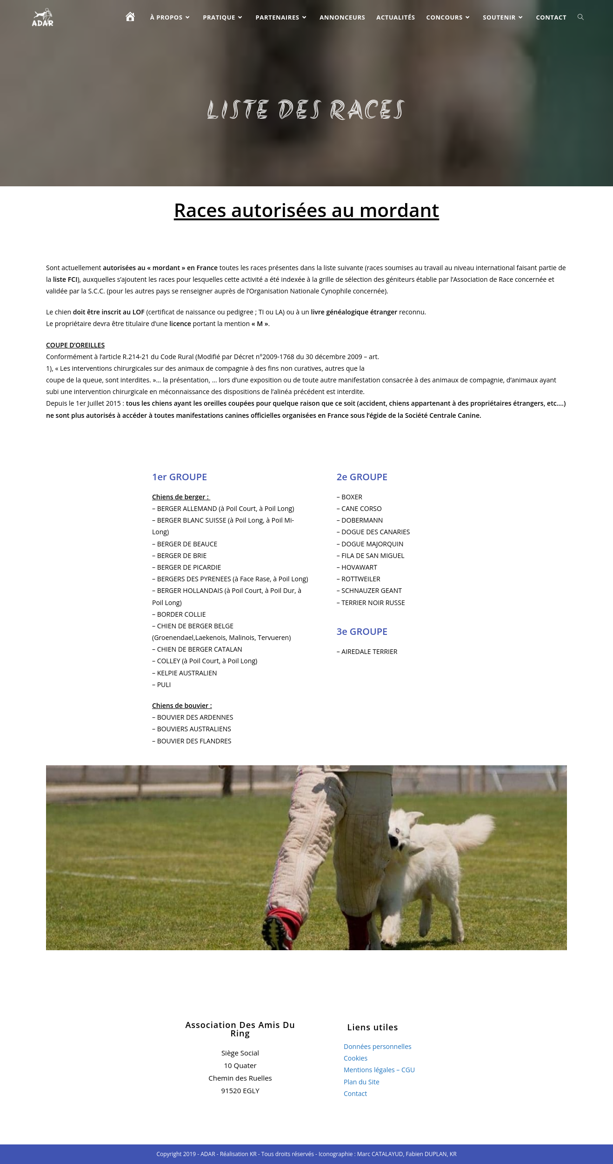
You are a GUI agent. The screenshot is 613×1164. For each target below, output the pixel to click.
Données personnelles (378, 1046)
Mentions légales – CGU (379, 1069)
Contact (355, 1093)
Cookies (355, 1058)
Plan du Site (362, 1081)
